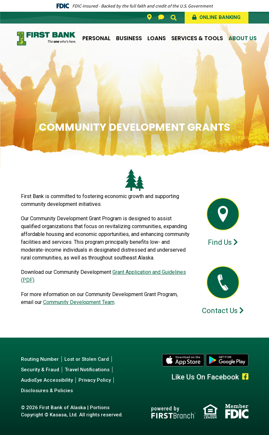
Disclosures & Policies (47, 390)
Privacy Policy (94, 380)
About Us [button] (242, 38)
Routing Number (40, 359)
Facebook (245, 376)
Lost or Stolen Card (86, 359)
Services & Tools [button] (197, 38)
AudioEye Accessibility (47, 380)
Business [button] (129, 38)
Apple (183, 360)
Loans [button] (156, 38)
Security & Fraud (40, 370)
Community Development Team (78, 302)
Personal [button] (96, 38)
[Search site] (174, 18)
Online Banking (219, 17)
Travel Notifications (87, 370)
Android (227, 360)
